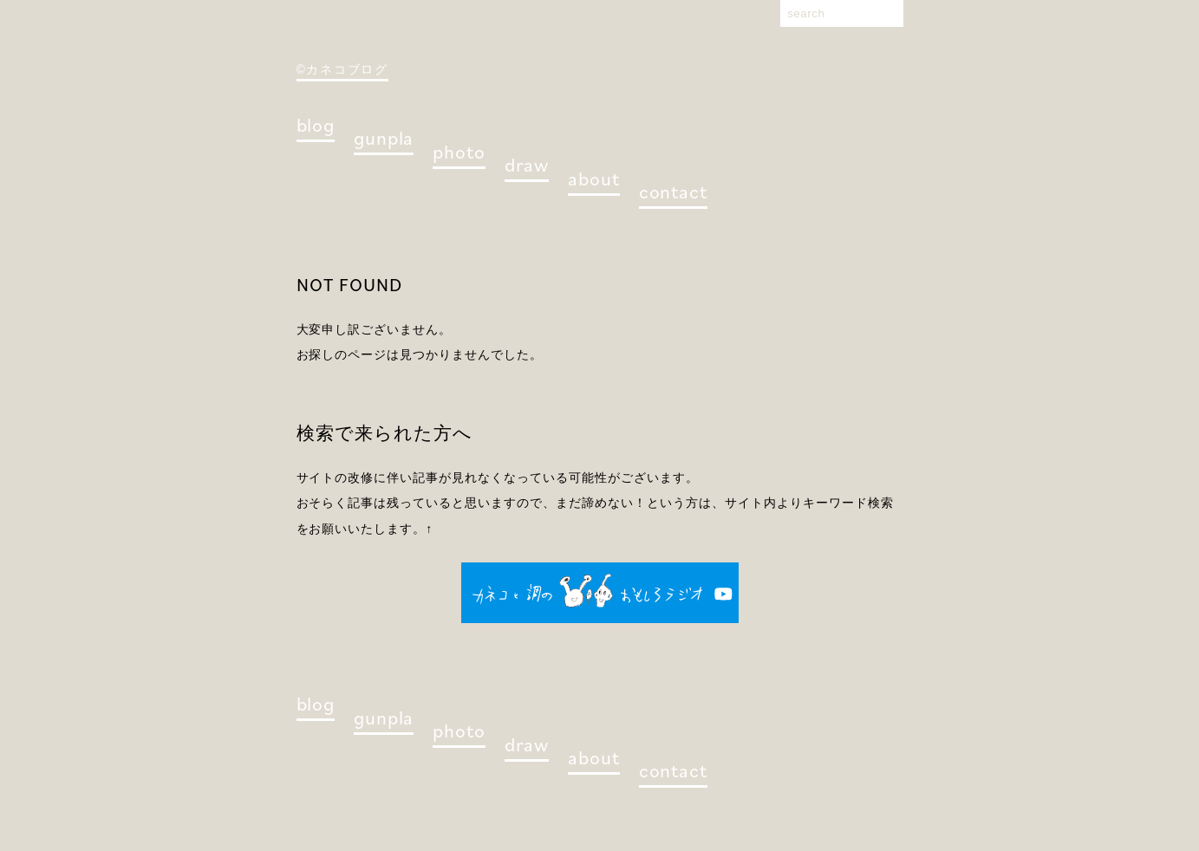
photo (459, 151)
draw (527, 164)
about (593, 178)
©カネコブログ (342, 69)
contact (673, 191)
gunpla (384, 137)
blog (316, 124)
